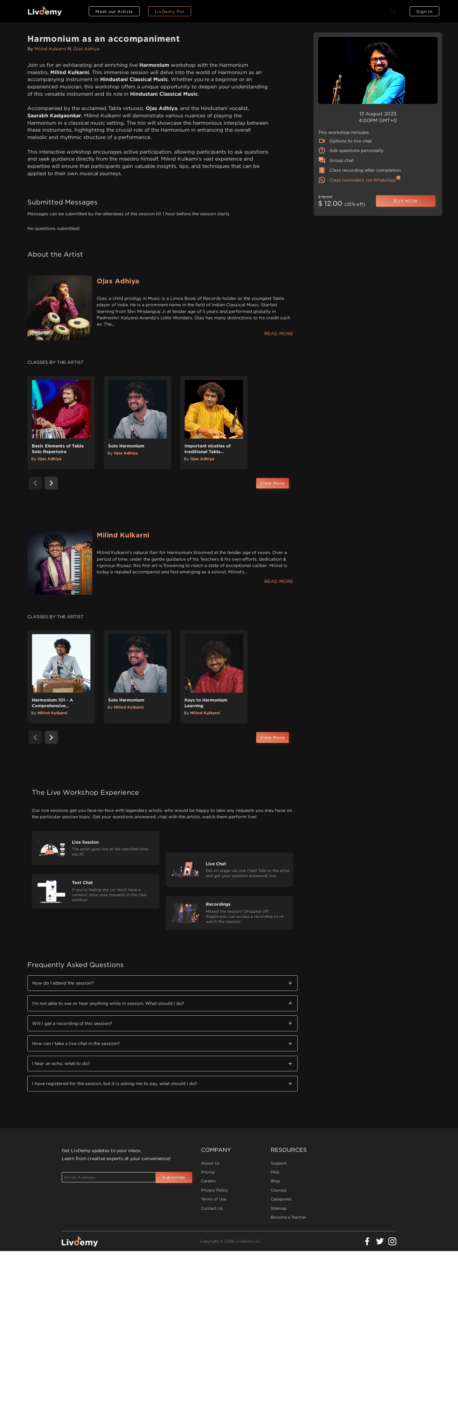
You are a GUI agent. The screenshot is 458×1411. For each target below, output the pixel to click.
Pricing (207, 1172)
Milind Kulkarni (50, 48)
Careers (208, 1181)
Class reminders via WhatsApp (357, 180)
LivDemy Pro (169, 11)
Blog (275, 1181)
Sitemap (279, 1208)
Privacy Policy (214, 1190)
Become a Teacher (288, 1217)
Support (279, 1163)
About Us (210, 1163)
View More (272, 483)
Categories (281, 1199)
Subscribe (173, 1177)
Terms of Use (213, 1199)
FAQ (275, 1172)
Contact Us (212, 1208)
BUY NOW (405, 201)
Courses (278, 1190)
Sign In (424, 11)
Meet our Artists (114, 11)
